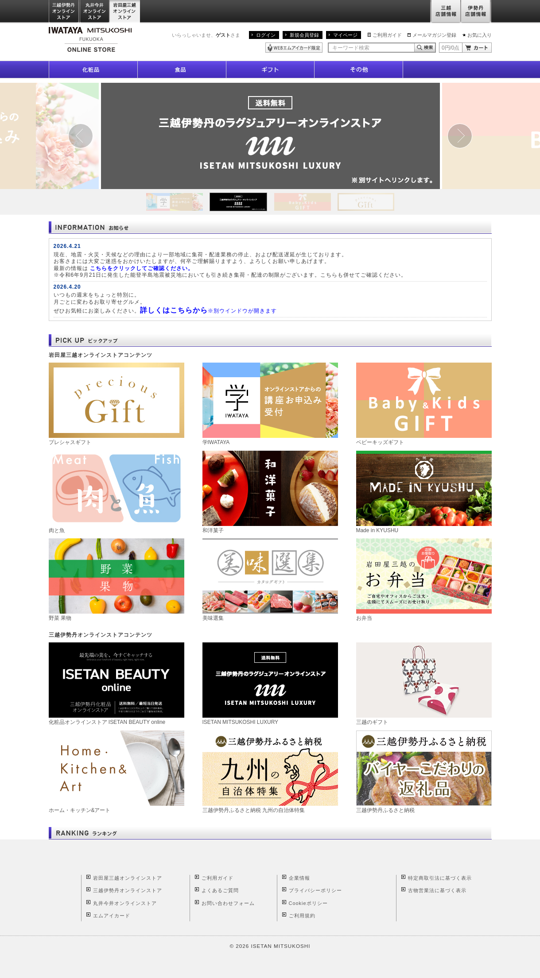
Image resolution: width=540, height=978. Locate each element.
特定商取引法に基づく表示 (440, 878)
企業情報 (299, 878)
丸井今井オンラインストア (95, 11)
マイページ (345, 35)
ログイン (266, 35)
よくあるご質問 (220, 890)
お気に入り (479, 35)
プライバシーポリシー (315, 890)
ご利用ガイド (387, 35)
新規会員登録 (304, 35)
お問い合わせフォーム (228, 903)
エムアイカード (111, 915)
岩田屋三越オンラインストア (125, 11)
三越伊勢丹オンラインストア (64, 11)
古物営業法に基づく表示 (437, 890)
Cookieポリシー (308, 903)
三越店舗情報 (445, 11)
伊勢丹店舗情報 (476, 11)
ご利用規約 (302, 915)
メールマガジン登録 (434, 35)
